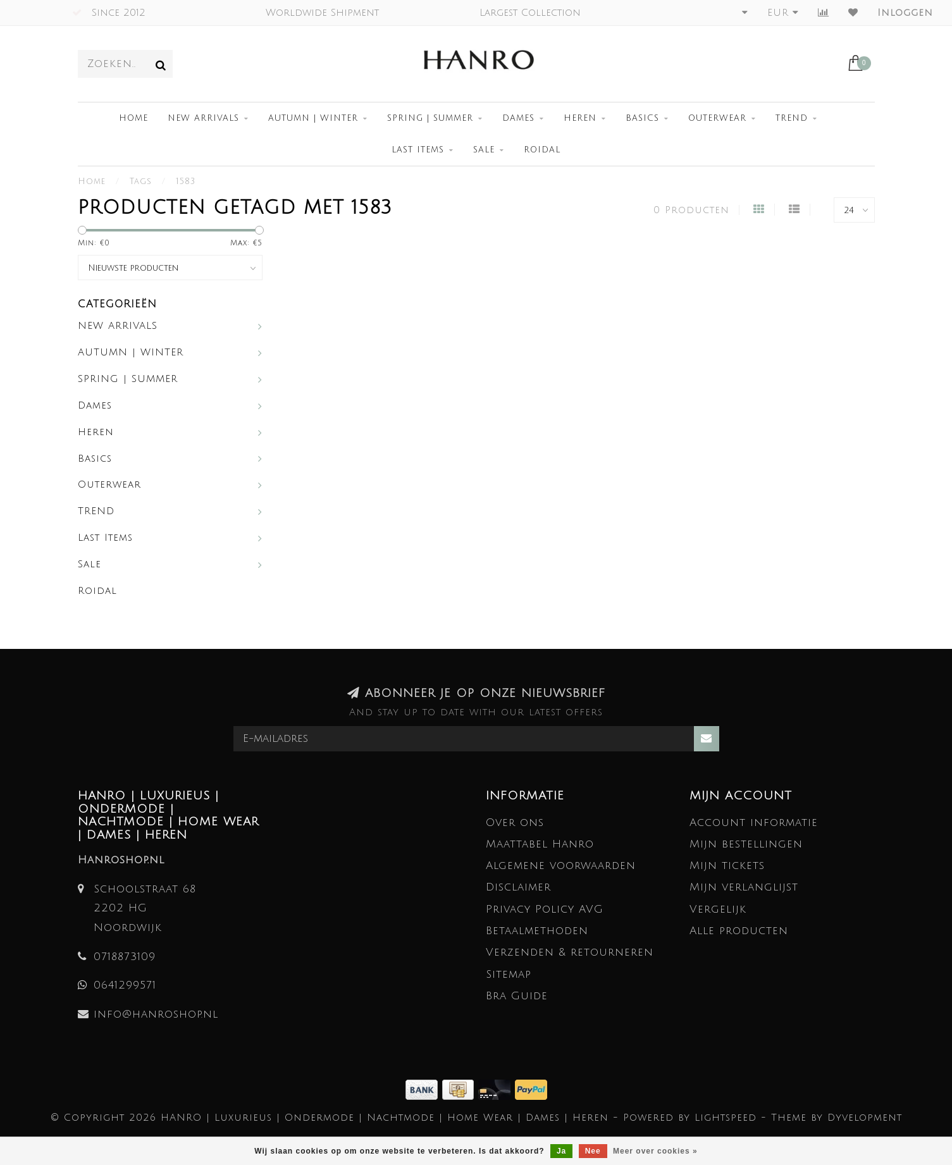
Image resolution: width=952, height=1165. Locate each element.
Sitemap (508, 974)
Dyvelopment (864, 1118)
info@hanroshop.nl (156, 1014)
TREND (792, 118)
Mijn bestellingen (746, 844)
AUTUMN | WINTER (313, 118)
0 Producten (691, 210)
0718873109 (125, 957)
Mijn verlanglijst (743, 887)
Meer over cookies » (655, 1151)
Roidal (542, 149)
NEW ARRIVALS (203, 118)
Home (133, 118)
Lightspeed (726, 1118)
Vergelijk (717, 909)
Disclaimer (518, 887)
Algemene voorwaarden (561, 866)
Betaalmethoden (537, 931)
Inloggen (905, 13)
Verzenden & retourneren (569, 952)
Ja (561, 1151)
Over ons (515, 823)
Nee (593, 1151)
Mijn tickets (727, 866)
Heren (580, 118)
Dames (518, 118)
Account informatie (753, 823)
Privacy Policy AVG (544, 909)
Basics (642, 118)
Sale (484, 149)
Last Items (418, 149)
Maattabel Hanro (540, 844)
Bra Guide (517, 996)
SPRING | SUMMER (430, 118)
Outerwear (717, 118)
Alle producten (738, 931)
